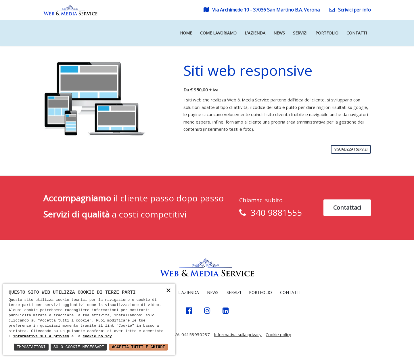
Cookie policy (278, 334)
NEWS (212, 292)
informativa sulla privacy (41, 336)
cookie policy (97, 336)
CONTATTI (290, 292)
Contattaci (347, 208)
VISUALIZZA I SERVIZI (350, 149)
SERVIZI (234, 292)
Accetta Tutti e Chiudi (138, 347)
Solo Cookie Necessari (78, 347)
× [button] (168, 291)
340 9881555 (274, 213)
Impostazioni (31, 347)
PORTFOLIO (260, 292)
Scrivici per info (350, 10)
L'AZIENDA (188, 292)
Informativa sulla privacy (238, 334)
